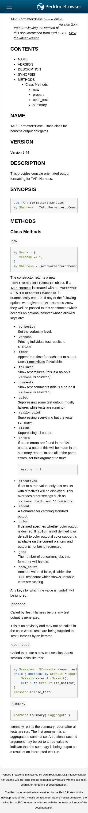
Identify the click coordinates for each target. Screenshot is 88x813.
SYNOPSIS (26, 74)
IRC (20, 802)
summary (40, 105)
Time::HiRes (36, 362)
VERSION (25, 64)
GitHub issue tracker (27, 779)
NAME (23, 59)
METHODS (26, 79)
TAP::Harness (20, 288)
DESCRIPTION (29, 69)
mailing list (7, 802)
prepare (39, 94)
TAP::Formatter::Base (26, 19)
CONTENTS (24, 49)
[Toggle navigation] (9, 6)
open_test (40, 100)
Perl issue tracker (71, 797)
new (36, 90)
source (49, 19)
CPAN (57, 19)
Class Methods (36, 84)
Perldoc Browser (59, 6)
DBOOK (61, 774)
